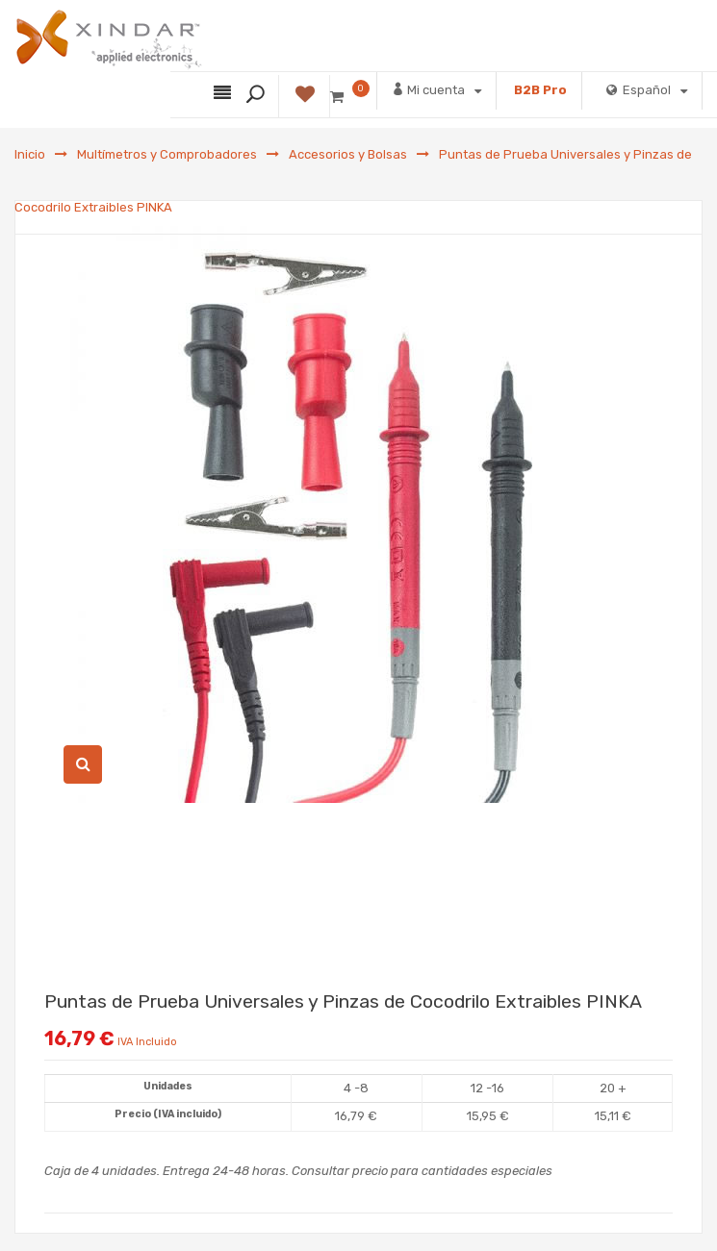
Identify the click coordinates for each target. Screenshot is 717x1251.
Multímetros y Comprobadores (167, 154)
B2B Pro (540, 90)
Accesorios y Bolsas (348, 154)
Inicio (29, 154)
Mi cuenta (436, 89)
